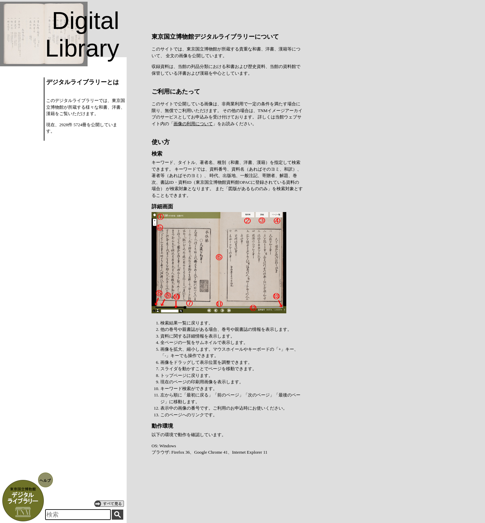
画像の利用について (193, 123)
